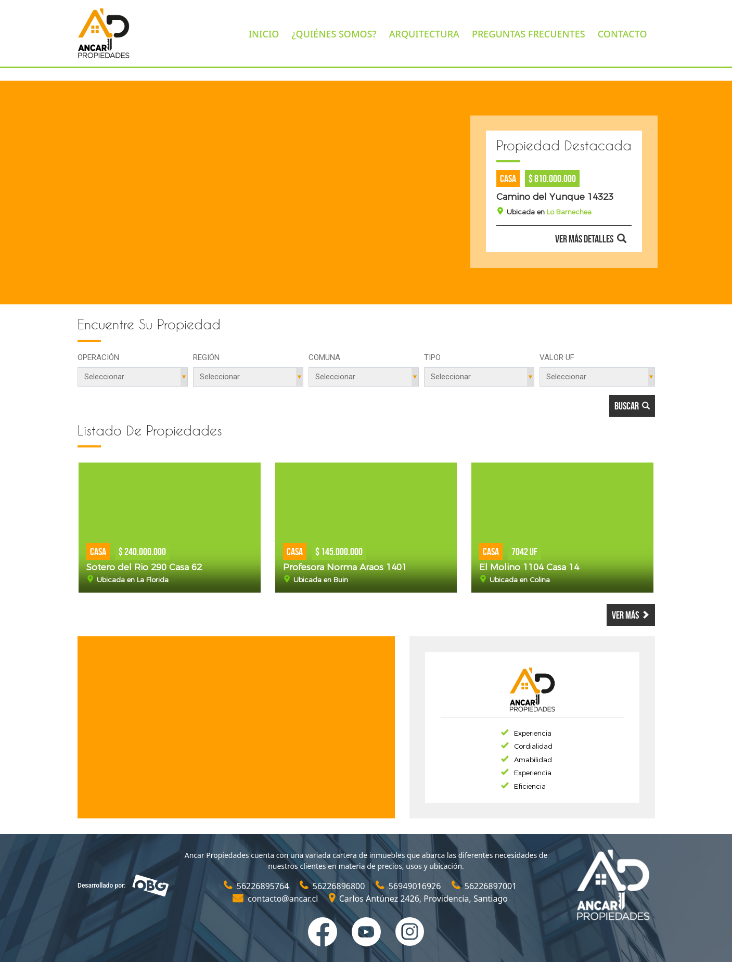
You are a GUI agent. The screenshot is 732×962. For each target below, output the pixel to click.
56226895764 (257, 886)
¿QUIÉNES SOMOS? (334, 34)
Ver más (631, 615)
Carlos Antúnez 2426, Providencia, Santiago (418, 898)
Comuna (324, 357)
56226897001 (484, 886)
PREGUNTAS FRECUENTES (528, 34)
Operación (98, 357)
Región (206, 357)
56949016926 (409, 886)
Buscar (632, 406)
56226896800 (333, 886)
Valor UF (557, 357)
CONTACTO (622, 34)
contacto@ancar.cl (276, 898)
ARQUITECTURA (424, 34)
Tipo (432, 357)
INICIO (264, 34)
